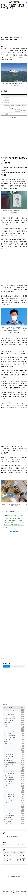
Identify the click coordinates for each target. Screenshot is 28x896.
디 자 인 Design (14, 727)
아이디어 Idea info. (14, 802)
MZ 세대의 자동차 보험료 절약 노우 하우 (14, 518)
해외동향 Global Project (14, 714)
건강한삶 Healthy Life (14, 783)
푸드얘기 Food (14, 804)
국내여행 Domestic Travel (14, 790)
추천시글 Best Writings (14, 800)
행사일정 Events (14, 758)
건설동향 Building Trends (14, 720)
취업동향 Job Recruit (14, 781)
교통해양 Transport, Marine (14, 729)
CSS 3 (9, 891)
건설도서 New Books (14, 756)
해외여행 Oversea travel (14, 788)
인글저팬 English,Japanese (14, 752)
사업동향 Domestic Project (14, 716)
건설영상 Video (14, 748)
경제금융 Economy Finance (14, 773)
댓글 (2, 658)
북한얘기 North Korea (14, 819)
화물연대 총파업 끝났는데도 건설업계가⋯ (14, 516)
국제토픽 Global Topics (14, 794)
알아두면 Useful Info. (14, 811)
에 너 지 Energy (14, 722)
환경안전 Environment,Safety (14, 731)
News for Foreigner (14, 760)
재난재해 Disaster (14, 733)
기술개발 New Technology (14, 735)
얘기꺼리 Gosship (14, 817)
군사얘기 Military (14, 813)
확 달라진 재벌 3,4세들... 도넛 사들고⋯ (13, 520)
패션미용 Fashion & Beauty (14, 796)
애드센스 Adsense (14, 821)
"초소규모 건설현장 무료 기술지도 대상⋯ (14, 525)
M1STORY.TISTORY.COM (19, 890)
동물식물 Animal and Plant (14, 807)
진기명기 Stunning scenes (14, 815)
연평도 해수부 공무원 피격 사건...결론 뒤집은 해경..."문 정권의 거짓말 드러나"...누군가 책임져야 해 (14, 6)
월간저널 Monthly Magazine (14, 769)
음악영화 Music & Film (14, 786)
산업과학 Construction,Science (14, 710)
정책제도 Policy (14, 712)
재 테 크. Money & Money (14, 779)
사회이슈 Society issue (14, 777)
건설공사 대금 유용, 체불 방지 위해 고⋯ (14, 522)
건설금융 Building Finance (14, 737)
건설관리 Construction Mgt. (14, 739)
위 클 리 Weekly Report (14, 767)
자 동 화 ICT (14, 741)
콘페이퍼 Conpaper (14, 707)
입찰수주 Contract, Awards (14, 718)
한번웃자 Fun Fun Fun (14, 809)
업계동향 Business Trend (14, 724)
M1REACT (7, 890)
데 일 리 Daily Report (14, 764)
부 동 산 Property (14, 775)
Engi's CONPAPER (14, 2)
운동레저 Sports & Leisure (14, 792)
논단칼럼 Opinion (14, 746)
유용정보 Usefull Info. (14, 754)
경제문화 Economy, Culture (14, 771)
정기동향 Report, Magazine (14, 762)
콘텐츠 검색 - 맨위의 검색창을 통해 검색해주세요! (13, 844)
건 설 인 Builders (14, 743)
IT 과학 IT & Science (14, 750)
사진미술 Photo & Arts (14, 798)
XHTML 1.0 (4, 891)
